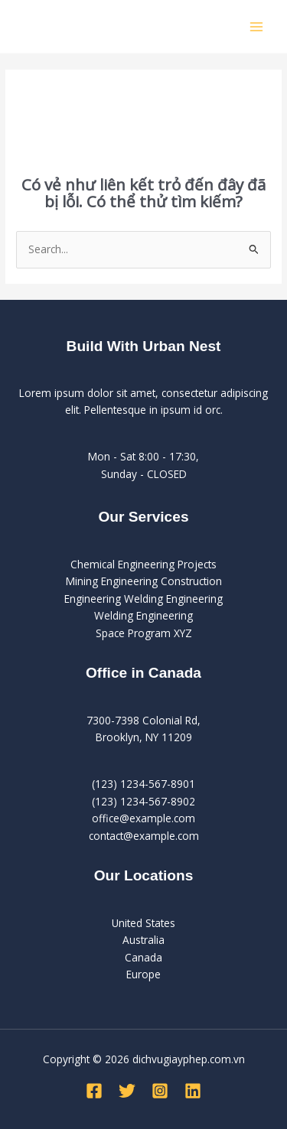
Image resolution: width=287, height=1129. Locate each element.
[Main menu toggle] (256, 26)
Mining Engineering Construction (144, 581)
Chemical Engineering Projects (143, 564)
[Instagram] (160, 1090)
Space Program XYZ (144, 633)
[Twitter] (127, 1090)
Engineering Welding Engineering (143, 598)
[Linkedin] (192, 1090)
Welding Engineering (143, 615)
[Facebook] (94, 1090)
